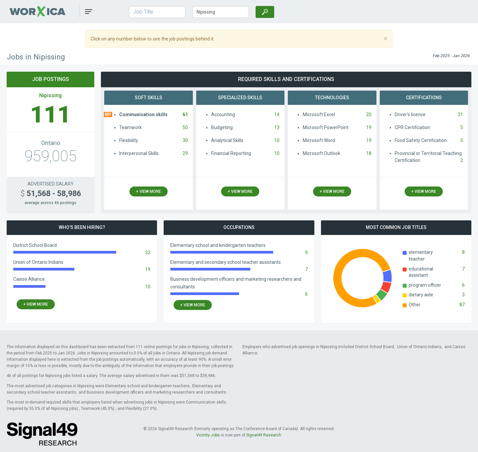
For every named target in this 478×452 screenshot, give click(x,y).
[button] (88, 11)
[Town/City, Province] (220, 12)
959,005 (50, 156)
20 (368, 114)
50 (185, 127)
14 (276, 114)
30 (185, 140)
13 (276, 127)
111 (50, 114)
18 (368, 153)
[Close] (385, 38)
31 (460, 114)
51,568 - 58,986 (50, 193)
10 (276, 140)
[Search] (265, 12)
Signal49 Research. (264, 435)
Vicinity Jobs (208, 435)
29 (185, 153)
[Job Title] (157, 12)
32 (147, 252)
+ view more (148, 191)
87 (462, 304)
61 (185, 114)
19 (368, 127)
